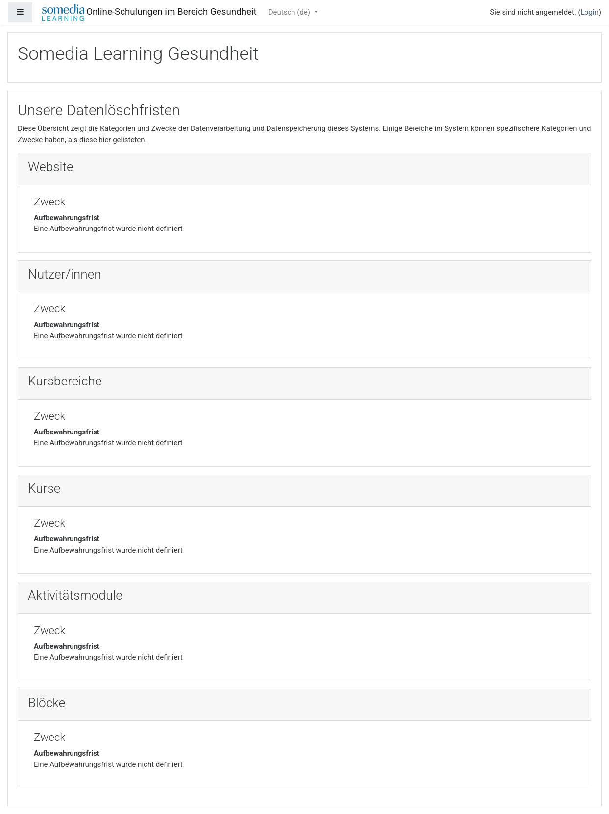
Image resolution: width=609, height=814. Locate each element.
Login (590, 12)
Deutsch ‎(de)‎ (290, 12)
